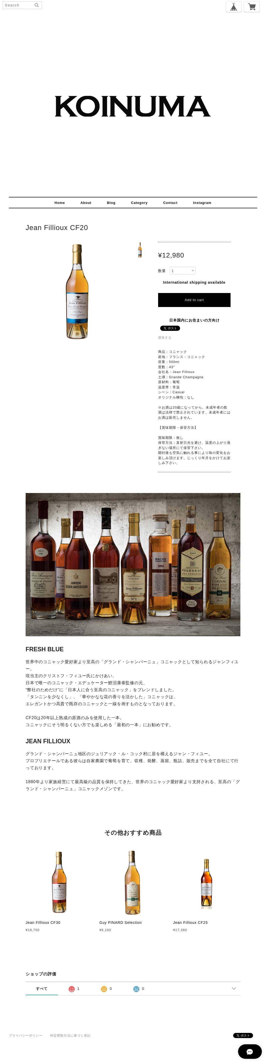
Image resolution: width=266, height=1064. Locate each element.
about (86, 203)
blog (111, 203)
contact (170, 203)
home (60, 203)
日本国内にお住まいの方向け (194, 320)
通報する (165, 337)
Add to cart (194, 300)
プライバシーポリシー (25, 1035)
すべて (42, 989)
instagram (202, 203)
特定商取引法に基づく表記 (70, 1035)
